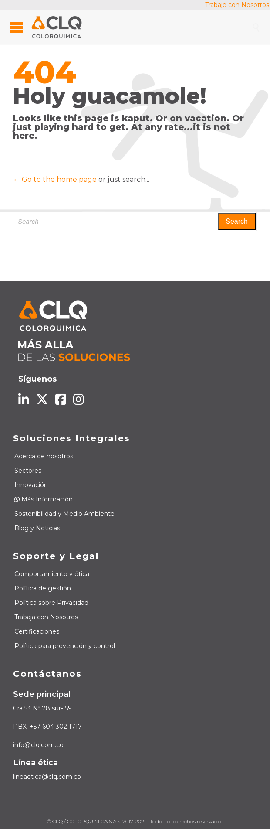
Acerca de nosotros (43, 456)
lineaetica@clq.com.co (47, 777)
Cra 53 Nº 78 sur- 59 (42, 708)
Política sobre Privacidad (51, 603)
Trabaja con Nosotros (46, 617)
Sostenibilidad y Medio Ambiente (64, 514)
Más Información (43, 499)
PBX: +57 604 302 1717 (47, 726)
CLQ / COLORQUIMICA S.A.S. (86, 821)
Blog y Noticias (37, 528)
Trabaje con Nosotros (237, 5)
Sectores (27, 470)
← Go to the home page (55, 179)
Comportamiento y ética (51, 574)
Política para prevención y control (64, 646)
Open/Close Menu (16, 27)
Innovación (31, 485)
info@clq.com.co (38, 745)
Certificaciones (36, 631)
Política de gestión (42, 588)
